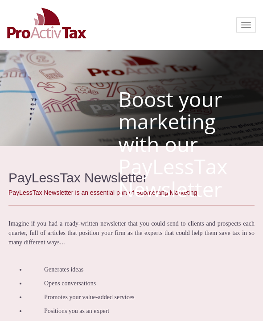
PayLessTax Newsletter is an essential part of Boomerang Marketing (102, 192)
